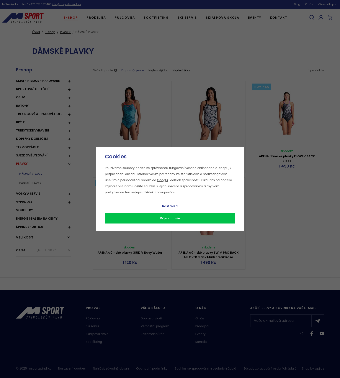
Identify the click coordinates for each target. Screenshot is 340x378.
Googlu (162, 180)
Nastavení (170, 206)
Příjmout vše (170, 218)
